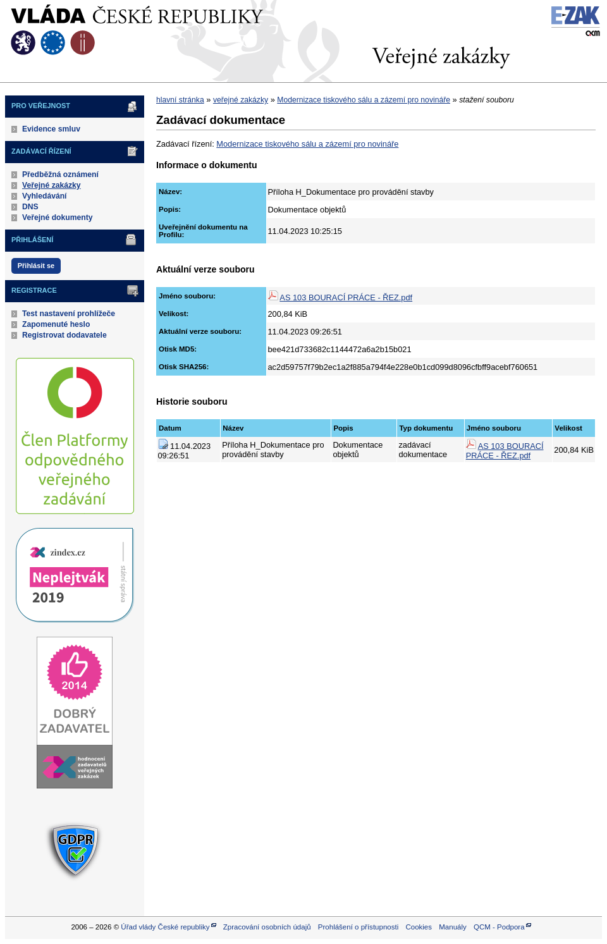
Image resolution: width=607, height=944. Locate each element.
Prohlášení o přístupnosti (358, 927)
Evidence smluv (51, 129)
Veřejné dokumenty (57, 217)
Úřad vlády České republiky (165, 927)
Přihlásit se (36, 265)
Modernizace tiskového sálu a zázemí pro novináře (363, 99)
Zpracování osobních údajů (267, 927)
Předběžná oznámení (60, 174)
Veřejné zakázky (51, 185)
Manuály (453, 927)
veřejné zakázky (240, 99)
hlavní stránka (180, 99)
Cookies (418, 927)
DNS (30, 206)
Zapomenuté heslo (56, 324)
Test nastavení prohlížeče (68, 313)
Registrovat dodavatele (64, 335)
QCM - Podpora (499, 927)
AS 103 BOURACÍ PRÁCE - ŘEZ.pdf (345, 297)
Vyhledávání (44, 196)
